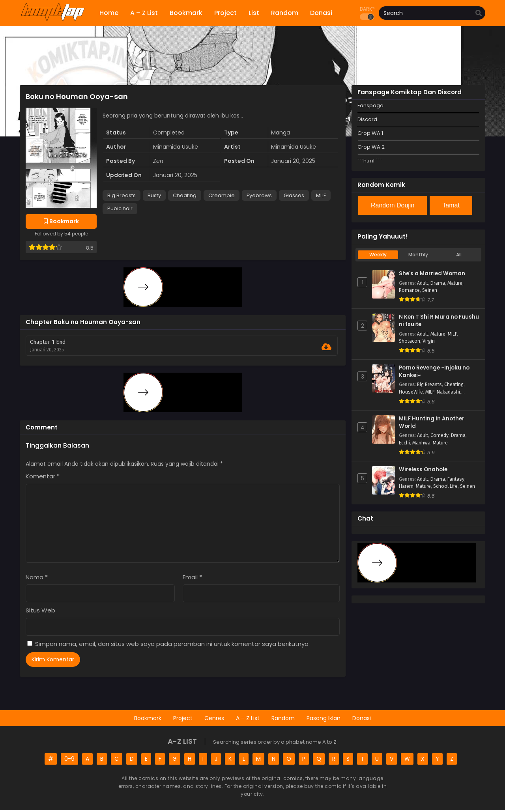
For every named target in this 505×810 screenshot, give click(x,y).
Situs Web (40, 610)
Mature (454, 283)
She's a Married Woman (432, 273)
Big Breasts (121, 195)
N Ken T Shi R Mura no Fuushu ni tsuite (439, 321)
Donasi (361, 718)
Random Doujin (392, 205)
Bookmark (147, 718)
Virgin (429, 341)
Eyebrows (259, 195)
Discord (367, 119)
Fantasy (455, 479)
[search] (478, 13)
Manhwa (421, 443)
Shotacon (409, 341)
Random (283, 718)
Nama (37, 577)
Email (192, 577)
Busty (154, 195)
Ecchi (404, 443)
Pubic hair (120, 208)
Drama (437, 283)
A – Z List (248, 718)
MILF (321, 195)
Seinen (429, 290)
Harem (406, 486)
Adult (422, 283)
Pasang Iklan (323, 718)
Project (183, 718)
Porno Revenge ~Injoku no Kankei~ (434, 371)
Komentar (43, 476)
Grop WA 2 (371, 147)
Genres (214, 718)
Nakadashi (448, 392)
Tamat (451, 205)
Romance (409, 290)
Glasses (294, 195)
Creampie (221, 195)
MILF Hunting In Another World (431, 422)
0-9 (69, 759)
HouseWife (411, 392)
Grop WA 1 (370, 133)
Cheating (184, 195)
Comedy (439, 435)
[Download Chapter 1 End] (326, 347)
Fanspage (370, 105)
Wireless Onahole (423, 469)
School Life (445, 486)
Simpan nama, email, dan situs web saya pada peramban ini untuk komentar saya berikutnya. (172, 644)
